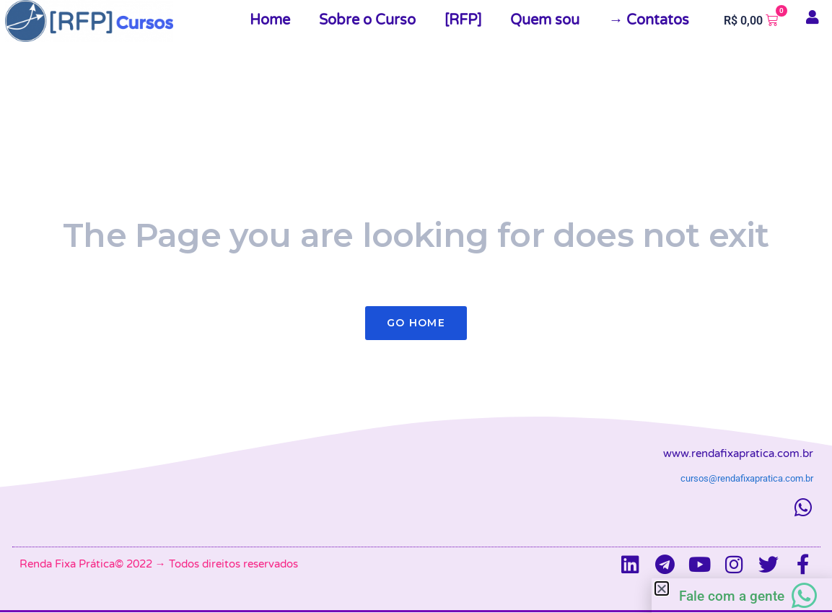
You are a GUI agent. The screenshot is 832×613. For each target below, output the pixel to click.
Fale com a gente (731, 596)
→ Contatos (648, 20)
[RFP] (463, 20)
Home (270, 20)
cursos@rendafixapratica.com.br (746, 478)
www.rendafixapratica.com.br (738, 453)
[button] (661, 588)
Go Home (416, 322)
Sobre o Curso (367, 20)
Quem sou (544, 20)
